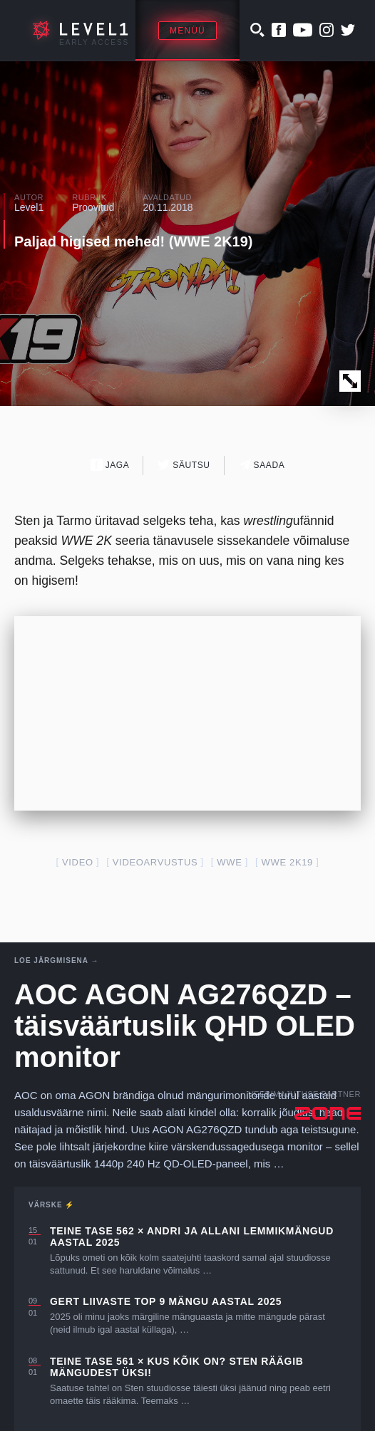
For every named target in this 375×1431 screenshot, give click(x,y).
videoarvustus (155, 862)
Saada (262, 465)
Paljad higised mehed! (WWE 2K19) (133, 241)
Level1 (28, 207)
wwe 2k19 (287, 862)
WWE (229, 862)
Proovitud (93, 207)
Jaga (110, 465)
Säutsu (184, 465)
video (77, 862)
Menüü (187, 31)
